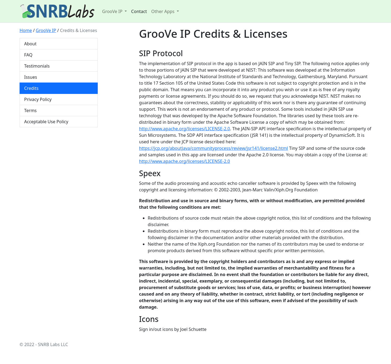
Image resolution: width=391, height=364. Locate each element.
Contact (139, 11)
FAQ (28, 55)
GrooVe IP (46, 30)
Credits (31, 88)
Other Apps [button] (163, 11)
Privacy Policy (38, 99)
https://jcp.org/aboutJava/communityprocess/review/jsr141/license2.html (213, 148)
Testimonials (37, 66)
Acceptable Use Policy (46, 122)
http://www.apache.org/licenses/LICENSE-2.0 (184, 129)
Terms (30, 110)
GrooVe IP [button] (113, 11)
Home (26, 30)
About (30, 44)
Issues (30, 77)
